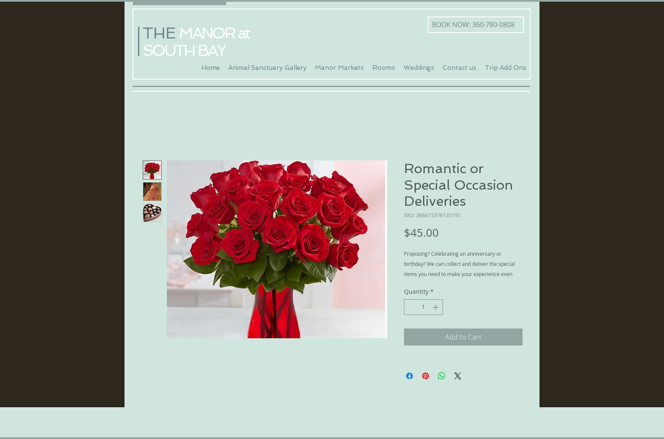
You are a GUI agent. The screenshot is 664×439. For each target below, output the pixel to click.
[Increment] (436, 307)
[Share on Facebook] (409, 376)
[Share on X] (458, 376)
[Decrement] (410, 307)
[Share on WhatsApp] (442, 376)
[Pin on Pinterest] (426, 376)
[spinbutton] (423, 307)
